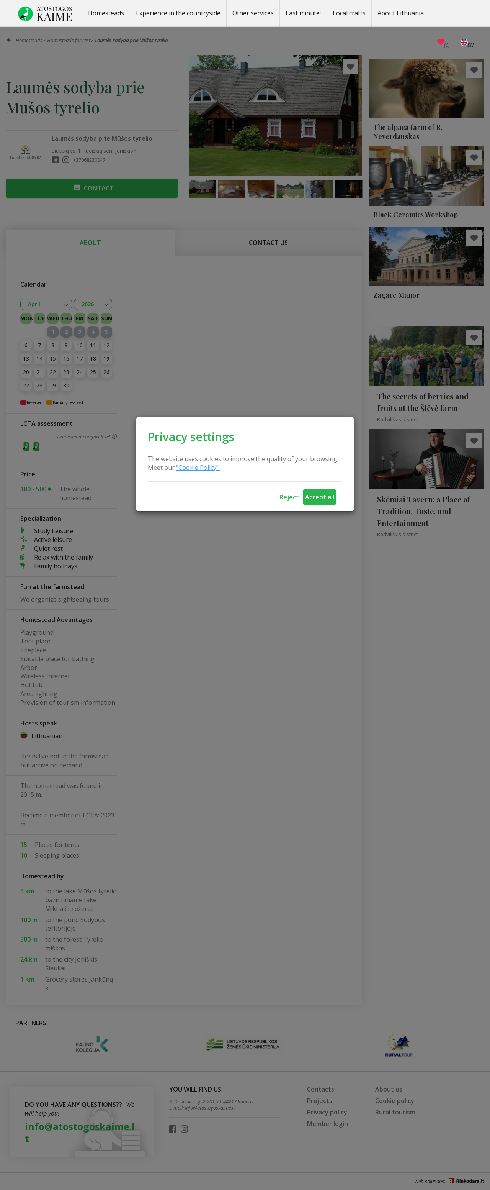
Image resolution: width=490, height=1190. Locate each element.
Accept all (319, 497)
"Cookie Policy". (198, 467)
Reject (289, 497)
